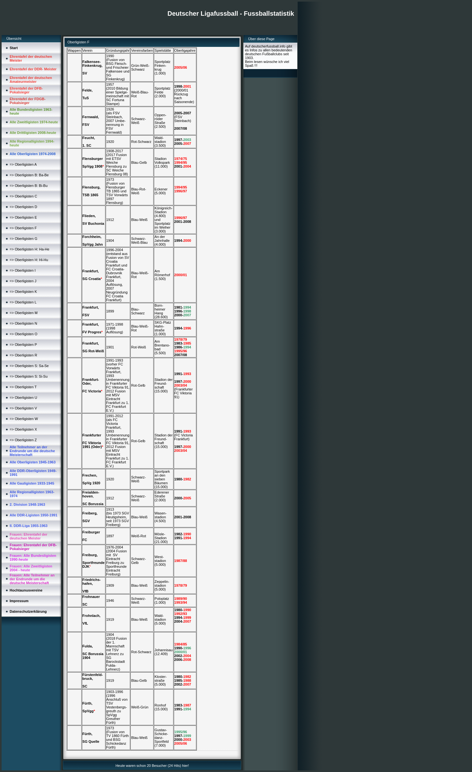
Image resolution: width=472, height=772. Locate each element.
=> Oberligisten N (23, 323)
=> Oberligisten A (23, 164)
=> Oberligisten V (23, 408)
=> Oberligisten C (23, 196)
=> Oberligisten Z (23, 440)
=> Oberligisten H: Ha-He (29, 249)
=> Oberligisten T (23, 387)
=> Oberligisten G (23, 239)
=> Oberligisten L (23, 302)
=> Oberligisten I (23, 270)
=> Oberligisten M (24, 313)
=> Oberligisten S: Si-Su (29, 376)
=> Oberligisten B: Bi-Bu (29, 186)
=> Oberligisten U (23, 397)
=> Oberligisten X (23, 429)
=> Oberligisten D (23, 207)
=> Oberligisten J (23, 281)
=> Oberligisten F (23, 228)
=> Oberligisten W (24, 419)
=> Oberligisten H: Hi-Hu (29, 260)
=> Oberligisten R (23, 355)
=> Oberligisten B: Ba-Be (29, 175)
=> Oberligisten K (23, 292)
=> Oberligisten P (23, 345)
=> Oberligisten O (23, 334)
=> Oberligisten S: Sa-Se (29, 366)
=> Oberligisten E (23, 217)
